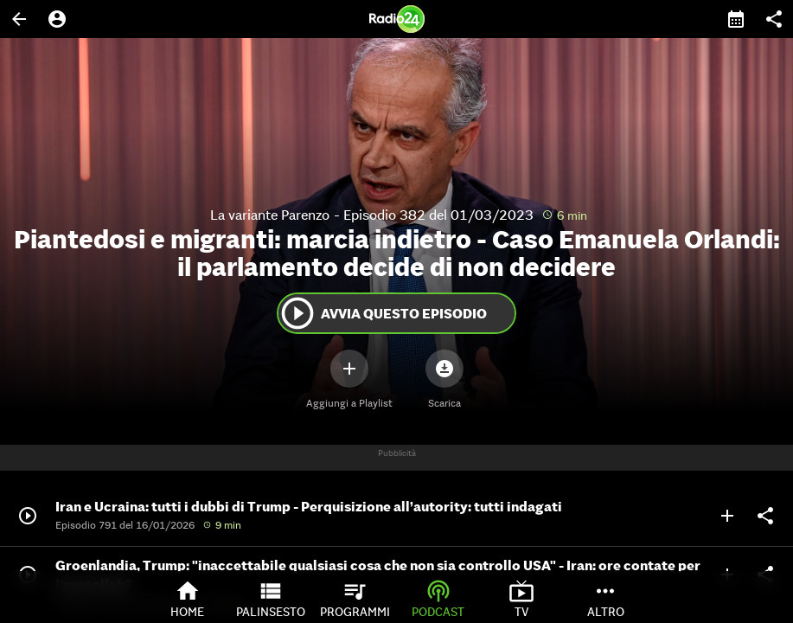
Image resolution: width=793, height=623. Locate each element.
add (727, 515)
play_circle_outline (297, 313)
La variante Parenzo (269, 214)
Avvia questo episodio (382, 313)
